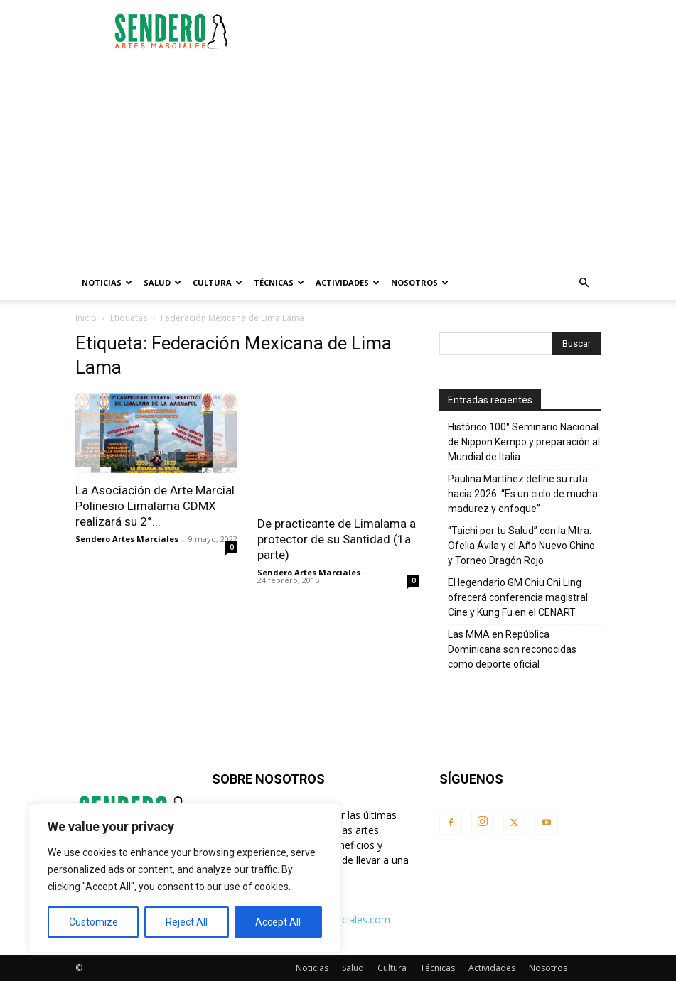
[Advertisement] (434, 31)
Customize (93, 922)
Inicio (86, 318)
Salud (162, 282)
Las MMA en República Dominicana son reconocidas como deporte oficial (512, 649)
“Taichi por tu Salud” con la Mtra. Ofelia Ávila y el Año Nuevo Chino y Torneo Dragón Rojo (521, 545)
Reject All (187, 922)
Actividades (348, 282)
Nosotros (420, 282)
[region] (184, 878)
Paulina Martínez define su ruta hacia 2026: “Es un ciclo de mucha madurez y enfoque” (523, 493)
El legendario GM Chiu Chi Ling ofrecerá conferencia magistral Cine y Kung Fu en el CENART (518, 597)
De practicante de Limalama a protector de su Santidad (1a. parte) (336, 539)
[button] (584, 283)
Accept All (278, 922)
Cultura (217, 282)
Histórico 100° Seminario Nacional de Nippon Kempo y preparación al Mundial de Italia (524, 441)
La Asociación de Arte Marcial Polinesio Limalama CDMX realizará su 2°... (155, 506)
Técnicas (279, 282)
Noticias (107, 282)
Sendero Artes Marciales (126, 538)
